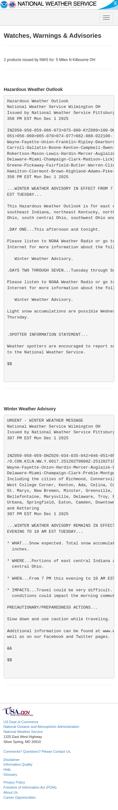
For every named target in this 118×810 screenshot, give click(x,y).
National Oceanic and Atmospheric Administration (41, 726)
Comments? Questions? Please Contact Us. (37, 751)
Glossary (10, 774)
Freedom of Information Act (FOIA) (30, 787)
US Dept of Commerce (20, 722)
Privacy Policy (14, 782)
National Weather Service (23, 732)
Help (7, 769)
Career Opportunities (19, 797)
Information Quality (17, 764)
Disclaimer (11, 760)
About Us (10, 792)
